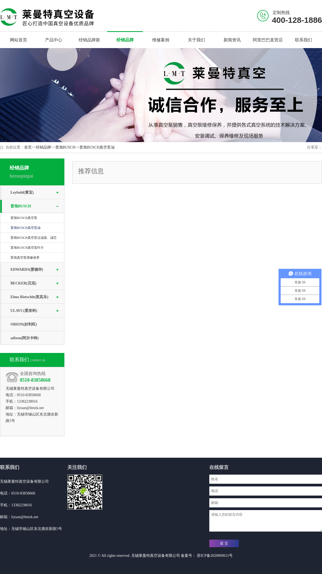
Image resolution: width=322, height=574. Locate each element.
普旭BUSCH (65, 147)
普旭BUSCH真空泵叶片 (27, 248)
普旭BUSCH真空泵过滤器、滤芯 (33, 238)
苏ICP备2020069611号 (214, 556)
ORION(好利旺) (23, 324)
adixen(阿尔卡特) (24, 338)
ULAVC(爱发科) (23, 311)
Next (318, 95)
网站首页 (18, 40)
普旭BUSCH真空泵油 (97, 147)
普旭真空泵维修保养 (24, 257)
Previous (3, 95)
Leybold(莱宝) (22, 192)
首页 (28, 147)
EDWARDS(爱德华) (26, 270)
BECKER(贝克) (23, 283)
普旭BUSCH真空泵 (23, 218)
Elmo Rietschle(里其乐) (29, 297)
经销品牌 (43, 147)
